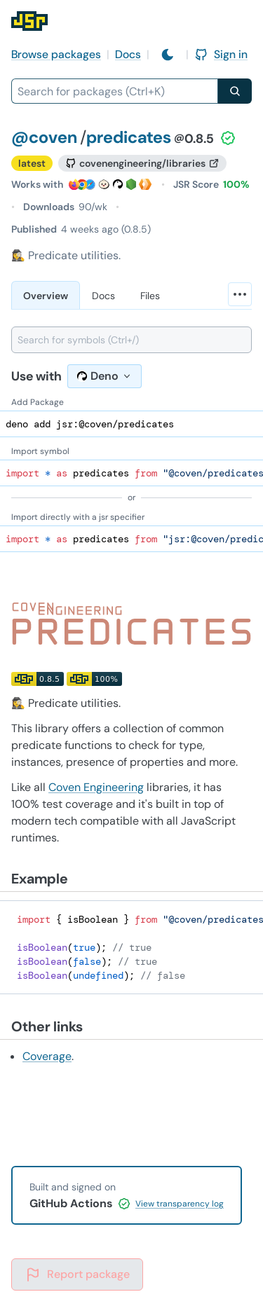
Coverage (47, 1056)
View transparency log (179, 1203)
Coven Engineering (96, 787)
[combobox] (114, 91)
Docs (128, 54)
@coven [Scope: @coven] (44, 137)
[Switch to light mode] (167, 54)
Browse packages (56, 54)
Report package (77, 1274)
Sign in (221, 54)
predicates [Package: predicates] (128, 137)
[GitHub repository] (142, 163)
